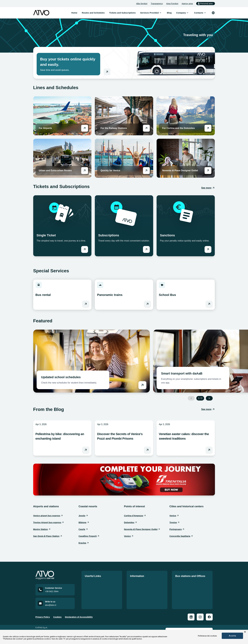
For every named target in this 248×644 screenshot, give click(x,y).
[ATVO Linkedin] (191, 617)
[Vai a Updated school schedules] (91, 361)
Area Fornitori (172, 3)
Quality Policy (137, 587)
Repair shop (181, 597)
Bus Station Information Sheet (190, 587)
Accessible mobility (140, 602)
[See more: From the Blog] (208, 409)
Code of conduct (138, 597)
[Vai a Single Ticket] (84, 249)
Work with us (91, 592)
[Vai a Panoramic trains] (147, 304)
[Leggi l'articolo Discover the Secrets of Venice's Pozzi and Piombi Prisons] (147, 450)
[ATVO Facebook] (209, 617)
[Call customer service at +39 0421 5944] (55, 590)
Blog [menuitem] (169, 13)
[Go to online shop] (107, 72)
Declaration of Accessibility (79, 618)
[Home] (55, 575)
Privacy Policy (42, 618)
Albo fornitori (141, 3)
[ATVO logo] (41, 12)
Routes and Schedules (96, 582)
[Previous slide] (191, 398)
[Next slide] (209, 398)
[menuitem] (149, 13)
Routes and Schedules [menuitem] (93, 13)
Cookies (57, 618)
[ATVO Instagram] (200, 617)
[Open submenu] (160, 13)
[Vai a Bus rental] (85, 304)
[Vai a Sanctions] (208, 249)
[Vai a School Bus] (209, 304)
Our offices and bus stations (189, 582)
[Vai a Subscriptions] (146, 249)
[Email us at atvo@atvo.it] (55, 604)
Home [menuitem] (74, 13)
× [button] (245, 632)
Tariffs (88, 587)
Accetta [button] (232, 636)
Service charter (137, 592)
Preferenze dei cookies (207, 636)
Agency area (187, 3)
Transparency (157, 3)
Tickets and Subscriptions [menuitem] (122, 13)
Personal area (205, 3)
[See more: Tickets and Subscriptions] (208, 188)
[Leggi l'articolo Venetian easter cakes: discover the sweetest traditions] (209, 450)
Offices (179, 592)
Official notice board (140, 582)
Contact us (90, 597)
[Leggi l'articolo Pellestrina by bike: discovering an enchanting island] (85, 450)
